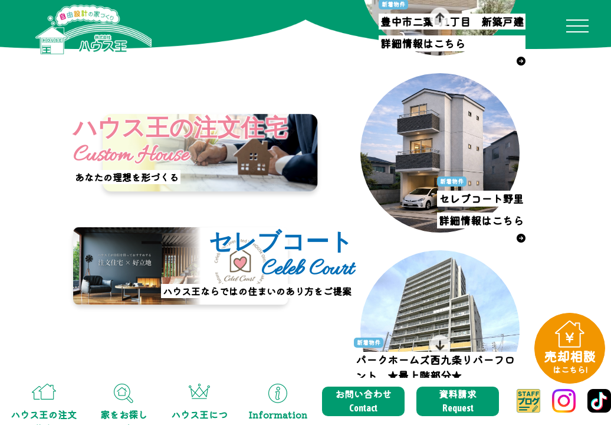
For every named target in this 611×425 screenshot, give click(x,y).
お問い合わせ (363, 401)
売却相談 (570, 360)
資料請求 (457, 401)
